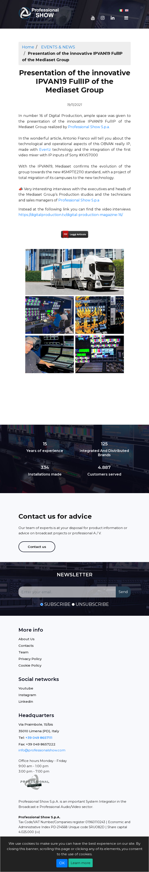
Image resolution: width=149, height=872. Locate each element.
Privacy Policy (30, 659)
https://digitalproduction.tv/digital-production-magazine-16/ (70, 215)
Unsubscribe (92, 604)
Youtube (25, 688)
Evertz (45, 149)
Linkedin (25, 701)
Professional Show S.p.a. (89, 127)
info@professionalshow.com (41, 750)
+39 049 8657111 (39, 738)
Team (23, 652)
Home (28, 47)
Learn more (80, 863)
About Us (26, 639)
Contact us (37, 547)
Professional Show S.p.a (78, 200)
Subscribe (57, 604)
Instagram (27, 695)
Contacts (26, 645)
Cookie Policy (29, 665)
